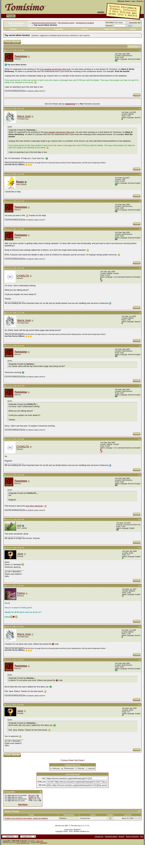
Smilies (31, 797)
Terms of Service (132, 836)
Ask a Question (16, 23)
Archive (121, 836)
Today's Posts (109, 29)
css (41, 841)
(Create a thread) (16, 25)
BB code (32, 795)
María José (24, 116)
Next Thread (79, 760)
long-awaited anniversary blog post (55, 69)
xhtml (38, 841)
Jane (20, 553)
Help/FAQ (33, 29)
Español (100, 12)
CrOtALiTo (22, 275)
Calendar (84, 29)
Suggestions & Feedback (85, 23)
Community (59, 29)
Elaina (21, 593)
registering (70, 104)
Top (141, 836)
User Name (110, 22)
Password (109, 25)
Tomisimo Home (111, 836)
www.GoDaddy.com (23, 843)
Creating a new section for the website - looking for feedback (26, 818)
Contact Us (99, 836)
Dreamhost (43, 843)
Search (133, 29)
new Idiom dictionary (34, 506)
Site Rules (23, 804)
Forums (11, 16)
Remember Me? (134, 23)
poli (19, 525)
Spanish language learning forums (44, 23)
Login (133, 1)
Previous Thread (67, 760)
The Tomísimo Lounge (66, 23)
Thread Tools (133, 46)
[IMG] (31, 799)
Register (140, 1)
